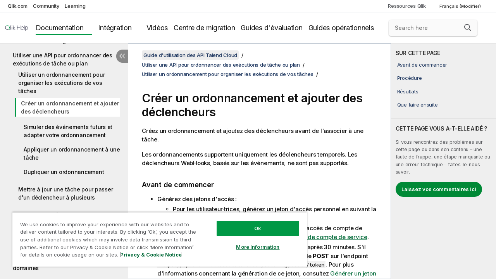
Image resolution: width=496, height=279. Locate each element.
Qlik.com (18, 6)
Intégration (114, 28)
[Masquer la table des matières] (122, 56)
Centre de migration (204, 28)
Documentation (60, 28)
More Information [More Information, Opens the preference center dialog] (252, 241)
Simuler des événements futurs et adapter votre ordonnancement (68, 131)
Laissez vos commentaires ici (438, 189)
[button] (468, 27)
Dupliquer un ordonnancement (64, 172)
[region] (156, 236)
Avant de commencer (422, 65)
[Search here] (433, 28)
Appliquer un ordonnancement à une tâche (72, 153)
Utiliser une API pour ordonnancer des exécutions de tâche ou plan (62, 59)
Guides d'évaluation (271, 28)
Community (46, 6)
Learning (75, 6)
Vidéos (157, 28)
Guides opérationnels (341, 28)
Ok (251, 222)
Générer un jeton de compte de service (313, 237)
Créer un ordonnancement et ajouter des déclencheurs (70, 107)
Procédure (409, 78)
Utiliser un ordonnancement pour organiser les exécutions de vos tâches (61, 82)
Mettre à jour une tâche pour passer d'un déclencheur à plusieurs (65, 193)
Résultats (407, 91)
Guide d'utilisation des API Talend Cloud (190, 55)
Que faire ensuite (417, 105)
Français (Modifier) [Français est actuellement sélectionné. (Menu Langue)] (460, 6)
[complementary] (443, 161)
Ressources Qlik (406, 6)
